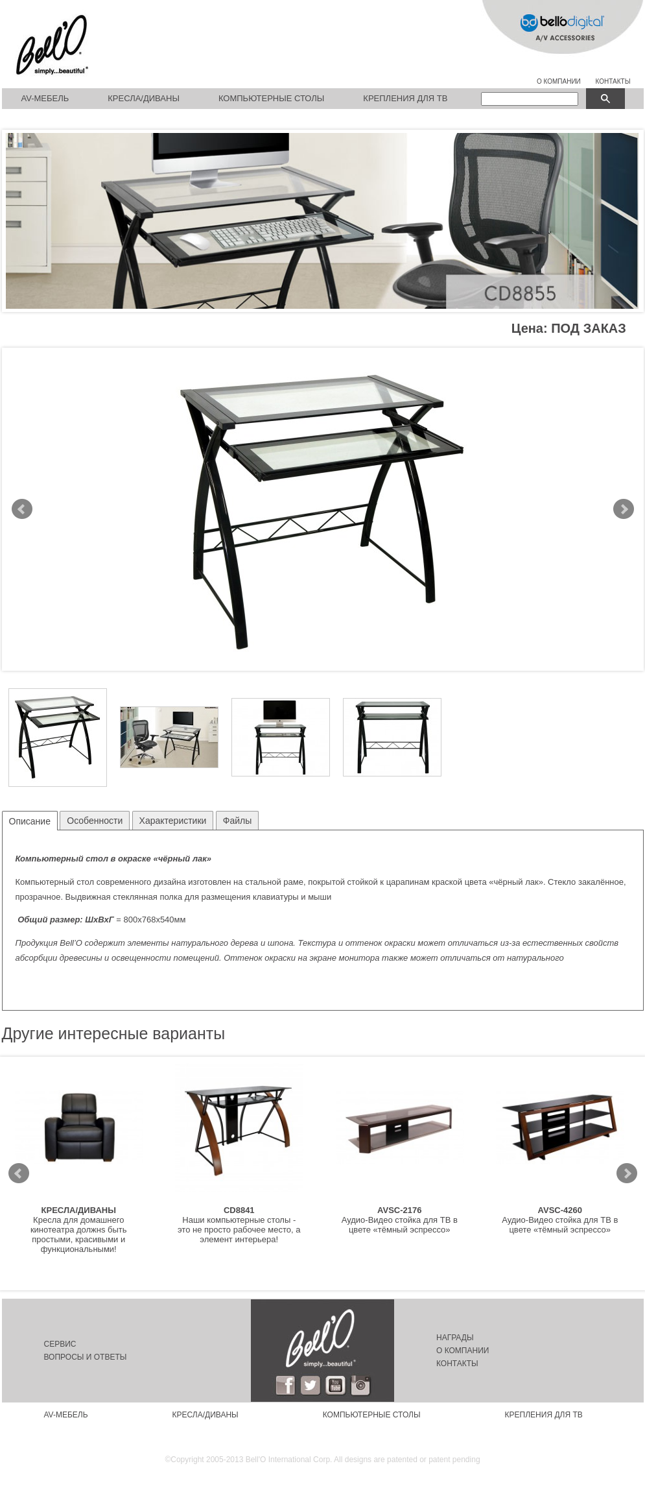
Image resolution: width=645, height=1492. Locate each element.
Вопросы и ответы (85, 1357)
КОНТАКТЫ (613, 81)
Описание (30, 821)
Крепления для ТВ (405, 98)
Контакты (457, 1363)
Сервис (60, 1344)
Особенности (95, 820)
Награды (455, 1337)
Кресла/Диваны (144, 98)
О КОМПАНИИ (559, 81)
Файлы (237, 820)
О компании (462, 1350)
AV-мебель (45, 98)
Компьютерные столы (271, 98)
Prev (22, 509)
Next (623, 509)
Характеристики (173, 820)
